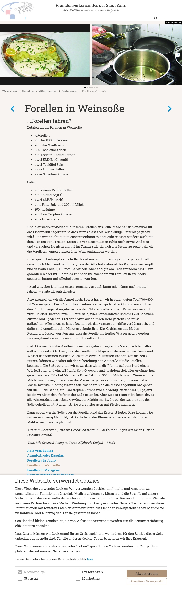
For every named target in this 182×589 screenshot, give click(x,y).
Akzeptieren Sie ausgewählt (146, 581)
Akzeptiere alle (146, 573)
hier (90, 559)
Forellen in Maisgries (43, 470)
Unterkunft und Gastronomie (39, 91)
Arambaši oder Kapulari (45, 455)
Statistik (31, 578)
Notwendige (34, 572)
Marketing (91, 578)
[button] (178, 55)
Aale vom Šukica (40, 450)
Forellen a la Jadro (41, 460)
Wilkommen (9, 91)
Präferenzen (92, 572)
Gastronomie (69, 91)
